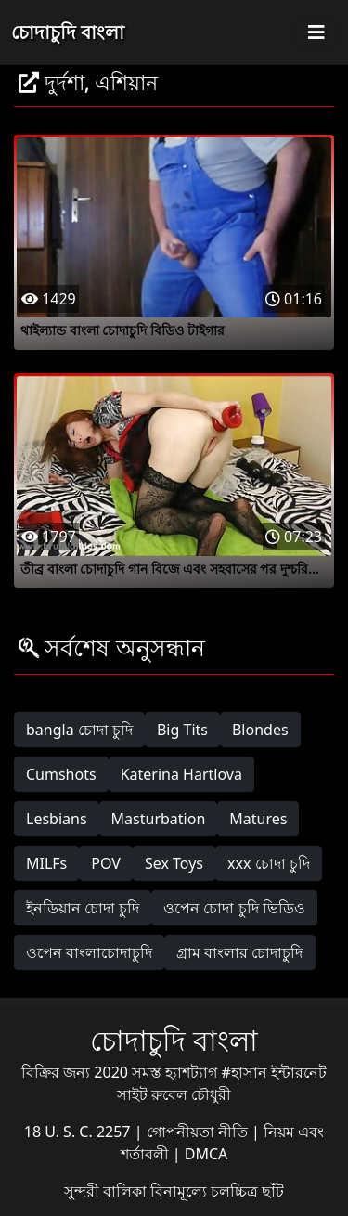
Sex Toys (174, 863)
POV (106, 863)
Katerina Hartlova (181, 774)
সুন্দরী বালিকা (107, 1191)
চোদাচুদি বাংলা (67, 32)
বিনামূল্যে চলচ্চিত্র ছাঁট (217, 1191)
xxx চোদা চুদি (268, 863)
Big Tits (182, 729)
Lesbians (56, 819)
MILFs (46, 863)
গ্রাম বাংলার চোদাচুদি (239, 952)
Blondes (260, 729)
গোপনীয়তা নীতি (199, 1131)
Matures (258, 819)
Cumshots (61, 774)
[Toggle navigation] (316, 32)
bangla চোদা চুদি (79, 729)
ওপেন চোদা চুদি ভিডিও (233, 908)
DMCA (206, 1154)
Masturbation (158, 819)
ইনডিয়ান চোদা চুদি (82, 908)
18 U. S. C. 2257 (79, 1131)
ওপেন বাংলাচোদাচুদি (89, 952)
